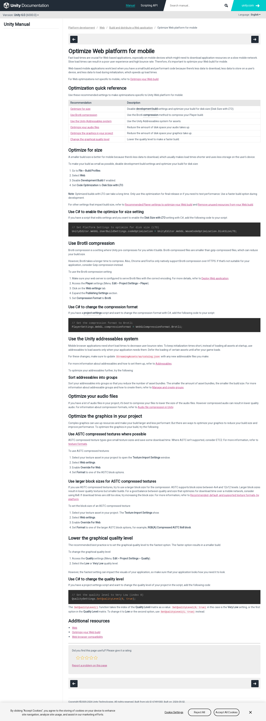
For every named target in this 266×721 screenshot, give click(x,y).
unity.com (248, 5)
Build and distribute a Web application (131, 27)
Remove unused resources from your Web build (225, 204)
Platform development (81, 27)
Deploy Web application (215, 278)
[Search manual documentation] (198, 5)
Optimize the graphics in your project (91, 133)
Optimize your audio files (84, 127)
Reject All (199, 712)
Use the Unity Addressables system (91, 121)
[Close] (250, 712)
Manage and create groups (168, 387)
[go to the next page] (255, 39)
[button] (78, 656)
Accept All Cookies (227, 712)
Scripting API (149, 5)
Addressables (164, 363)
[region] (133, 712)
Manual (130, 5)
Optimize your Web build (144, 79)
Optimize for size (80, 108)
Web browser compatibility (87, 635)
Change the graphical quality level (89, 139)
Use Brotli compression (83, 114)
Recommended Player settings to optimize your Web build (158, 204)
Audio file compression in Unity (155, 406)
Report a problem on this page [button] (89, 664)
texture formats (77, 443)
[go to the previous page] (74, 39)
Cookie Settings (174, 712)
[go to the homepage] (29, 5)
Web (102, 27)
